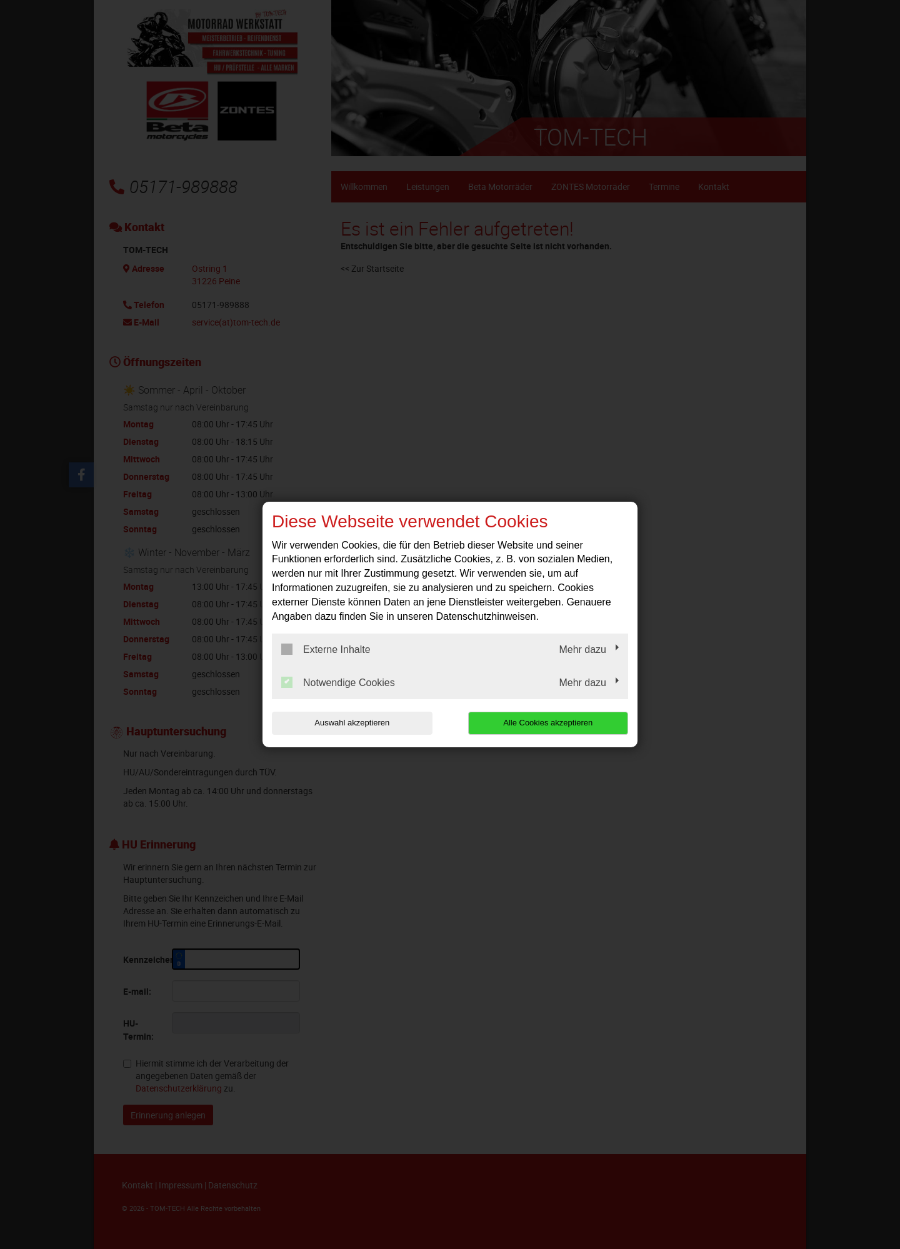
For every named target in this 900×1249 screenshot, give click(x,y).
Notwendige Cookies (338, 682)
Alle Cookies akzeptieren (547, 722)
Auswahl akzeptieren (351, 722)
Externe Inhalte (326, 649)
